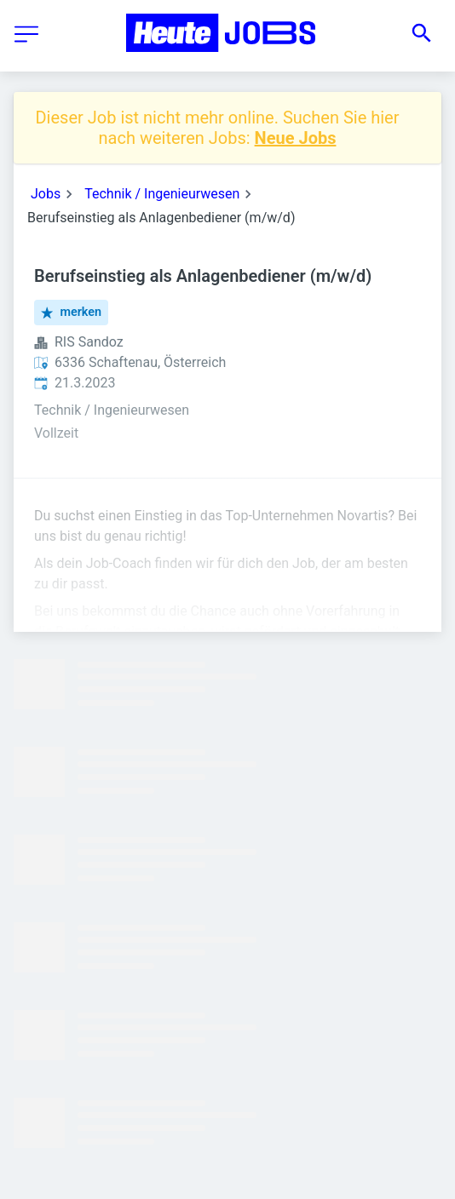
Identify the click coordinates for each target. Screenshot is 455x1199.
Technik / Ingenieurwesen (161, 194)
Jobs (45, 194)
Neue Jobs (296, 138)
